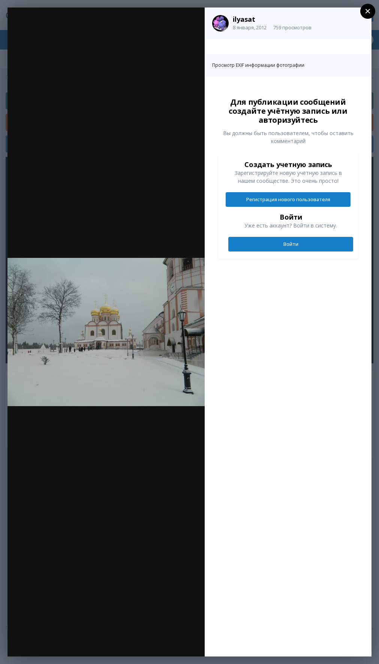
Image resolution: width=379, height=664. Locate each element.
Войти (290, 244)
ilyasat (244, 19)
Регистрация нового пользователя (288, 199)
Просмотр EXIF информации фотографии (258, 65)
